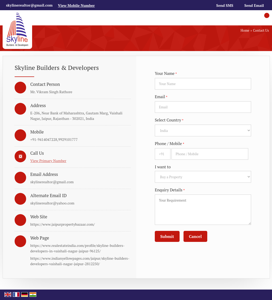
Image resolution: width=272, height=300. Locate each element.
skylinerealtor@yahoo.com (52, 203)
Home (245, 30)
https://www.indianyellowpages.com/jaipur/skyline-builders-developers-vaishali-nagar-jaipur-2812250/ (79, 261)
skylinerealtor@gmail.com (29, 5)
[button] (76, 5)
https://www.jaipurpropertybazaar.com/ (62, 224)
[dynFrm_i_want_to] (203, 177)
